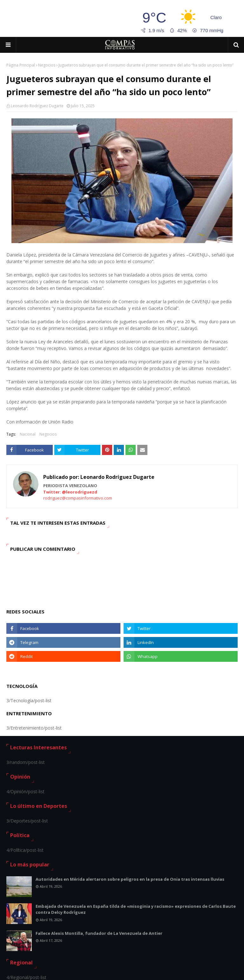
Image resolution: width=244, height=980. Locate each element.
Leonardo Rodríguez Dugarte (37, 105)
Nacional (28, 434)
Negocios (46, 65)
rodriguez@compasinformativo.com (77, 498)
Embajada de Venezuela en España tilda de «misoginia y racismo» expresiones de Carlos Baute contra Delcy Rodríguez (136, 909)
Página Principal (20, 65)
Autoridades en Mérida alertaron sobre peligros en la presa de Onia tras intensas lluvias (130, 879)
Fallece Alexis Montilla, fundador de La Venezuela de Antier (99, 933)
